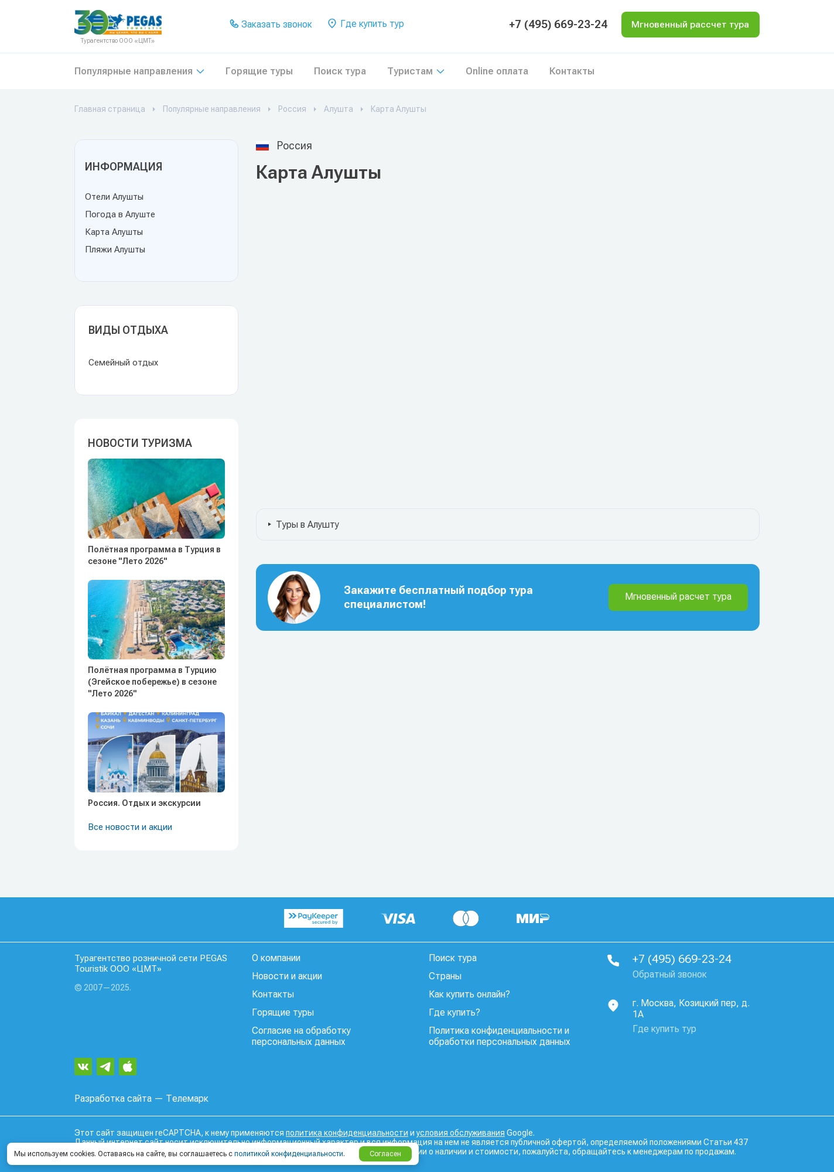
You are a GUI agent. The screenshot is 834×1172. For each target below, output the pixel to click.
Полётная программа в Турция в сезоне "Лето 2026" (154, 555)
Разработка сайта (113, 1098)
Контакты (571, 71)
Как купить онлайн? (469, 994)
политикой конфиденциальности (288, 1154)
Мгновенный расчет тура (678, 596)
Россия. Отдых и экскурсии (144, 803)
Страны (445, 976)
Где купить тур (366, 25)
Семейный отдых (123, 362)
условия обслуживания (460, 1132)
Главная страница (109, 109)
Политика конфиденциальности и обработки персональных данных (499, 1036)
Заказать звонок (271, 25)
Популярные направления (133, 71)
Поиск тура (340, 71)
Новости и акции (287, 976)
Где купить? (454, 1012)
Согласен (385, 1154)
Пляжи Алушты (115, 249)
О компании (276, 957)
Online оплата (497, 71)
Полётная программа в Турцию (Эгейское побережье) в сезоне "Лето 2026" (152, 681)
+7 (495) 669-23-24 (552, 24)
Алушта (338, 109)
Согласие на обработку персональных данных (301, 1036)
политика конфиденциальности (347, 1132)
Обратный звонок (670, 974)
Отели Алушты (114, 197)
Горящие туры (259, 71)
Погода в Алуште (120, 214)
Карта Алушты (114, 232)
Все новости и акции (130, 827)
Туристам (410, 71)
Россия (292, 109)
